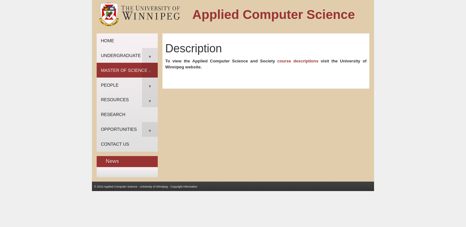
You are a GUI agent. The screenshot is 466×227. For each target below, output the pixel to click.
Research (113, 114)
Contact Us (115, 144)
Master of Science (124, 70)
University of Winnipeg (154, 186)
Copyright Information (183, 186)
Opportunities (119, 129)
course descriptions (297, 61)
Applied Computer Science (120, 186)
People (109, 85)
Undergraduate (121, 55)
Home (107, 40)
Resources (115, 99)
